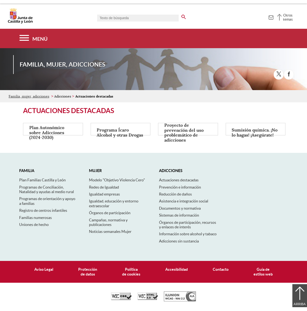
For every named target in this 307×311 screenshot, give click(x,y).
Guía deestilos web (263, 271)
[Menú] (33, 38)
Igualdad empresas (104, 194)
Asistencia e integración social (183, 201)
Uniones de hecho (34, 224)
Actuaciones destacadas (179, 180)
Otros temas (288, 17)
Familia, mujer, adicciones (29, 96)
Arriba (300, 304)
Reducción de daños (175, 194)
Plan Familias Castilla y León (42, 180)
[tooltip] (271, 17)
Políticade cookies (131, 271)
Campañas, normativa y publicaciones (108, 222)
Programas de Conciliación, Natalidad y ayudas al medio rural (46, 189)
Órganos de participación (109, 213)
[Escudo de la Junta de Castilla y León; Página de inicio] (20, 22)
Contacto (221, 269)
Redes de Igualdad (104, 187)
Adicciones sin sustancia (179, 241)
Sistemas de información (179, 215)
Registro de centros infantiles (43, 210)
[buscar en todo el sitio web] (184, 16)
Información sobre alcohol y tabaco (188, 234)
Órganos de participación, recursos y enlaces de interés (187, 224)
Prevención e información (180, 187)
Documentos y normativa (180, 208)
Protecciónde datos (87, 271)
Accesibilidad (176, 269)
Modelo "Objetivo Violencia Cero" (117, 180)
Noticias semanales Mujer (110, 231)
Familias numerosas (35, 217)
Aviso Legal (43, 269)
